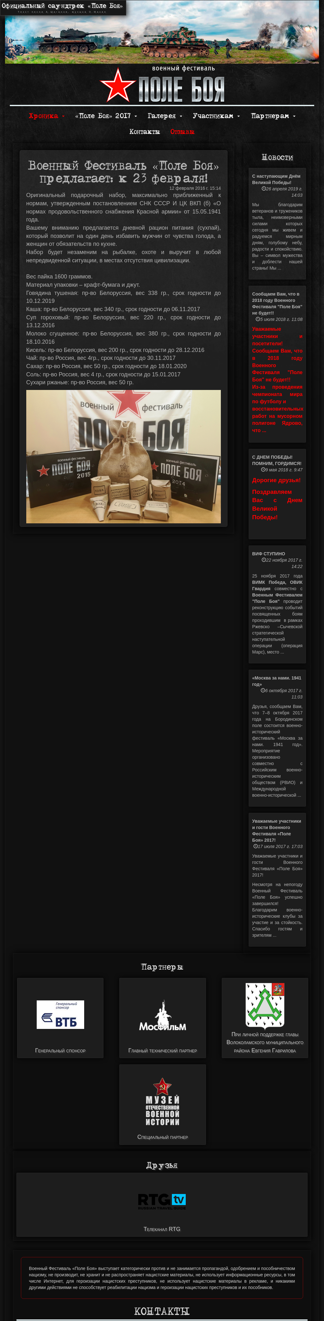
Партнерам (273, 116)
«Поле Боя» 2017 (106, 116)
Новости (277, 157)
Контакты (144, 132)
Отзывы (183, 132)
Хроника (47, 116)
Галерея (165, 116)
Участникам (216, 116)
